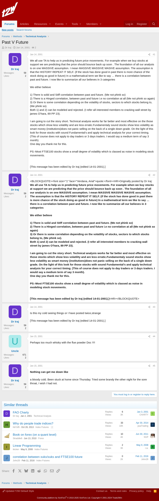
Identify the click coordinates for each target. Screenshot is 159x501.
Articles (24, 23)
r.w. (146, 448)
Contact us (101, 491)
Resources (40, 23)
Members (92, 23)
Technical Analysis (42, 416)
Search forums (24, 30)
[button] (50, 24)
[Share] (149, 55)
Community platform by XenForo (64, 498)
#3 (154, 307)
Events (59, 23)
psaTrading (142, 426)
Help (148, 491)
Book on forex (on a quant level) (34, 434)
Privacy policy (136, 491)
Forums (9, 23)
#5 (154, 366)
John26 (16, 460)
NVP (146, 437)
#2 (154, 175)
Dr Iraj (8, 47)
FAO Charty (21, 412)
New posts (8, 30)
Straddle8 (17, 438)
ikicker (16, 449)
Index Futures (42, 427)
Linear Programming (27, 445)
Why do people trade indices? (33, 423)
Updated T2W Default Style (18, 491)
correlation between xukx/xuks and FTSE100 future (48, 457)
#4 (154, 336)
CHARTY (143, 414)
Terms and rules (118, 491)
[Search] (153, 24)
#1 (154, 54)
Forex (41, 438)
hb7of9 (16, 427)
